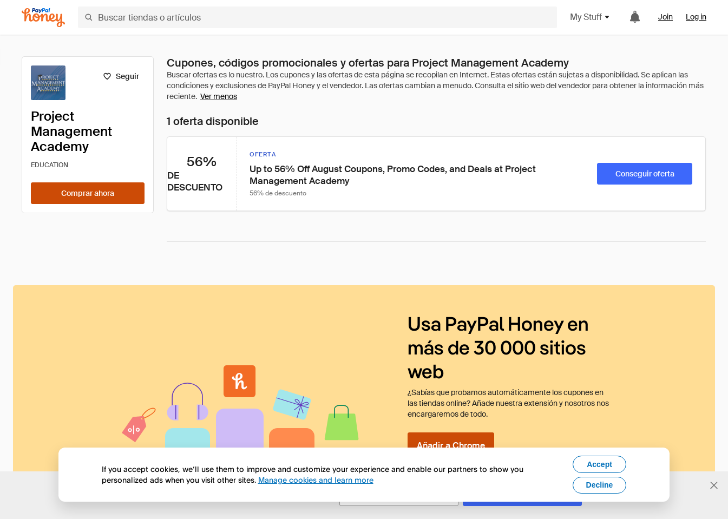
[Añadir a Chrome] (451, 445)
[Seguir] (121, 76)
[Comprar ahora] (88, 193)
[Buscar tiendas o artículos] (317, 17)
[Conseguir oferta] (644, 174)
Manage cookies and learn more (315, 479)
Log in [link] (696, 17)
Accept (599, 464)
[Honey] (43, 17)
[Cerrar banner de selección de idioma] (714, 485)
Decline (599, 485)
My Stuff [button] (590, 17)
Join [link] (665, 17)
